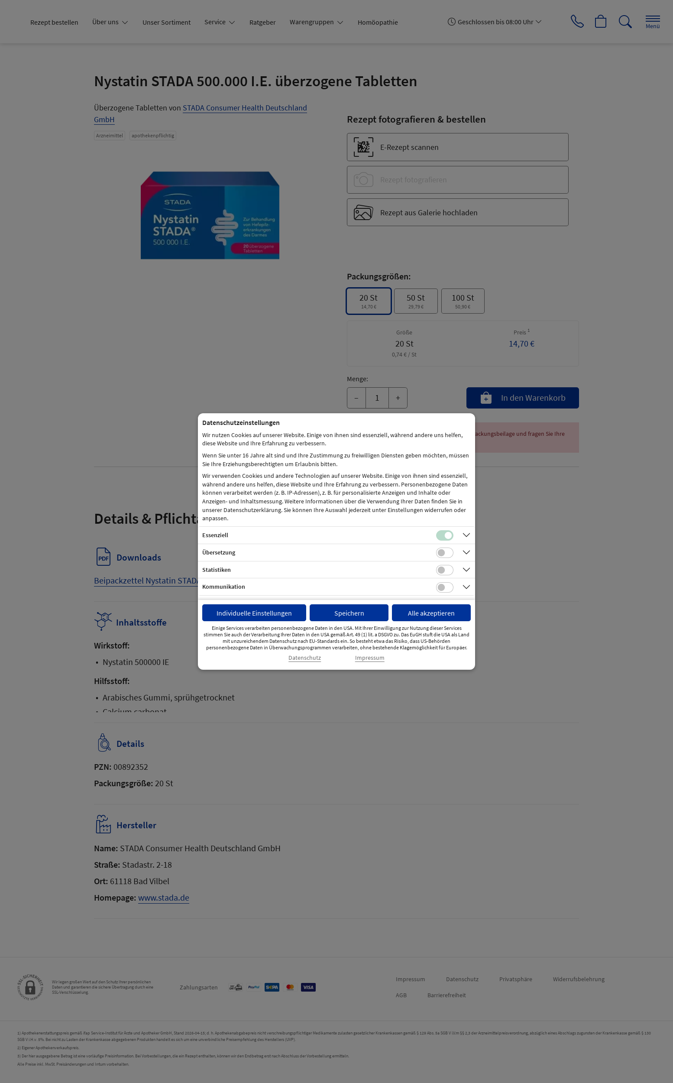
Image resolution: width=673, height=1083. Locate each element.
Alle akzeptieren (431, 613)
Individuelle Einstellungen (254, 613)
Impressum (370, 657)
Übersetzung (218, 552)
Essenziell (215, 535)
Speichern (349, 613)
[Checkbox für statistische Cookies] (444, 570)
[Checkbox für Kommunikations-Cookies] (444, 587)
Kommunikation (223, 586)
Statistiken (216, 570)
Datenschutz (304, 657)
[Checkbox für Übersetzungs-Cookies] (444, 553)
